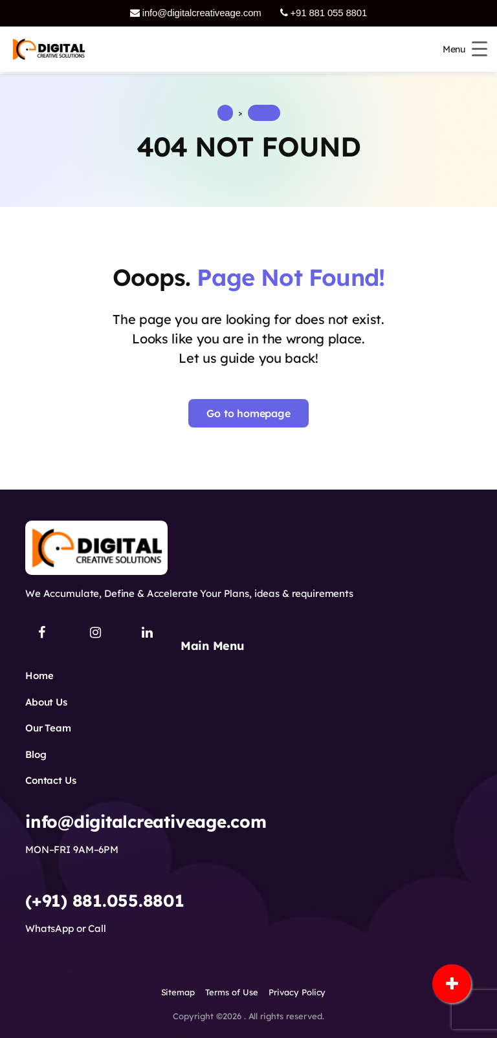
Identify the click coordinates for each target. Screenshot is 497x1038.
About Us (46, 702)
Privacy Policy (297, 992)
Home (39, 675)
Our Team (48, 728)
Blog (35, 754)
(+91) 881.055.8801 (104, 900)
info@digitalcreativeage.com (195, 12)
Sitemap (178, 992)
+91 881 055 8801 (323, 12)
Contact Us (50, 780)
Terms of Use (231, 992)
